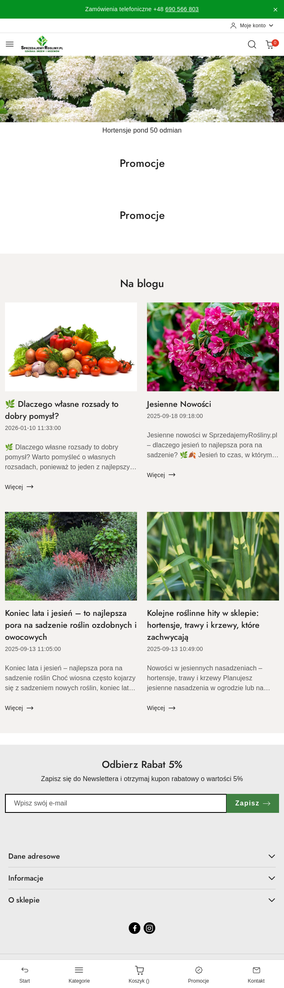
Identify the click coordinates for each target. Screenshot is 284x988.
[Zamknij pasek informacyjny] (275, 9)
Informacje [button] (142, 878)
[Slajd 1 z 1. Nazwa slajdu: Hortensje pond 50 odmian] (142, 89)
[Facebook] (134, 928)
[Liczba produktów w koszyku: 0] (269, 44)
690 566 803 (182, 9)
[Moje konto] (252, 26)
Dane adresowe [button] (142, 856)
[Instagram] (149, 928)
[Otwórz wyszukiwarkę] (252, 44)
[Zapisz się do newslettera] (116, 803)
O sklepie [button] (142, 900)
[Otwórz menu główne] (9, 44)
